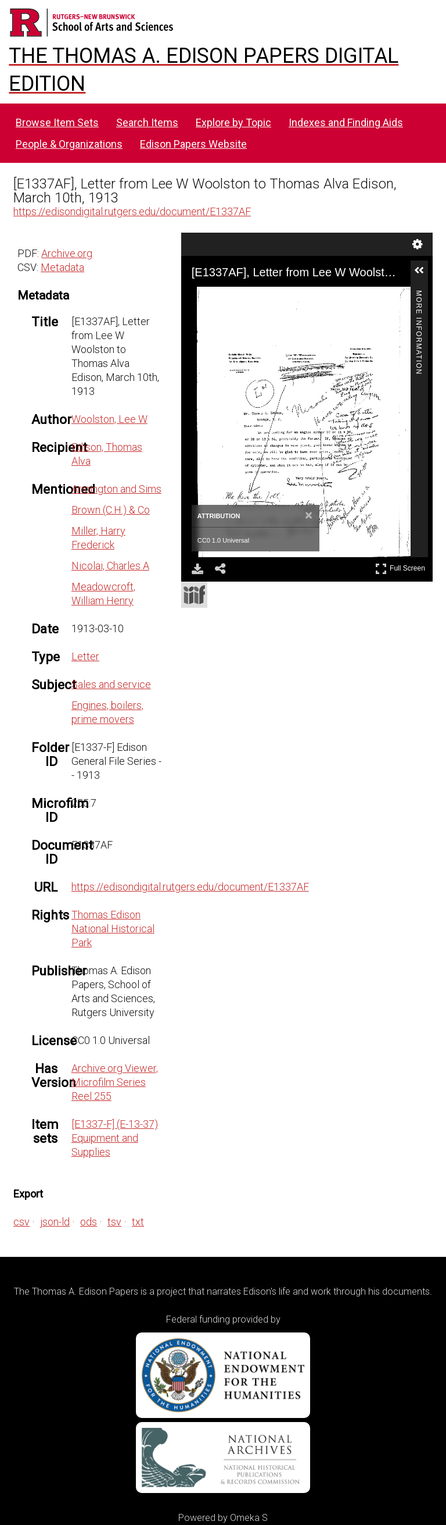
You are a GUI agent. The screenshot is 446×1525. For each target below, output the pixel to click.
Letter (85, 656)
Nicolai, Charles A (110, 566)
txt (138, 1222)
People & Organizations (69, 144)
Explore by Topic (233, 122)
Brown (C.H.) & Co (110, 510)
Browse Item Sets (57, 122)
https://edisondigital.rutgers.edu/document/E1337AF (132, 211)
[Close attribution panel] (308, 515)
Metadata (62, 267)
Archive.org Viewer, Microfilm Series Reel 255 (114, 1082)
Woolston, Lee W (109, 419)
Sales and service (111, 684)
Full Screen (400, 569)
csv (21, 1222)
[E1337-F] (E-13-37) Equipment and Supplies (114, 1138)
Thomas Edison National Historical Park (112, 928)
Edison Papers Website (193, 144)
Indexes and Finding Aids (346, 122)
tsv (114, 1222)
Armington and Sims (116, 489)
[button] (423, 275)
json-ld (55, 1222)
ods (88, 1222)
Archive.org (66, 253)
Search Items (147, 122)
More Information (419, 295)
